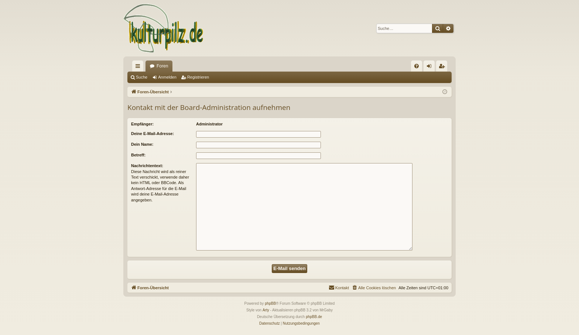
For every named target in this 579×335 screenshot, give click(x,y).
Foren (162, 66)
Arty (266, 310)
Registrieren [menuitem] (443, 67)
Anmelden (167, 77)
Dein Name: (142, 144)
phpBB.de (314, 317)
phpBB (270, 303)
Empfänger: (142, 124)
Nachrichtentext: (147, 165)
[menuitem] (416, 66)
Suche (141, 77)
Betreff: (138, 155)
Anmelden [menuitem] (431, 67)
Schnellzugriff (139, 67)
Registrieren (198, 77)
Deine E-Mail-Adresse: (152, 133)
